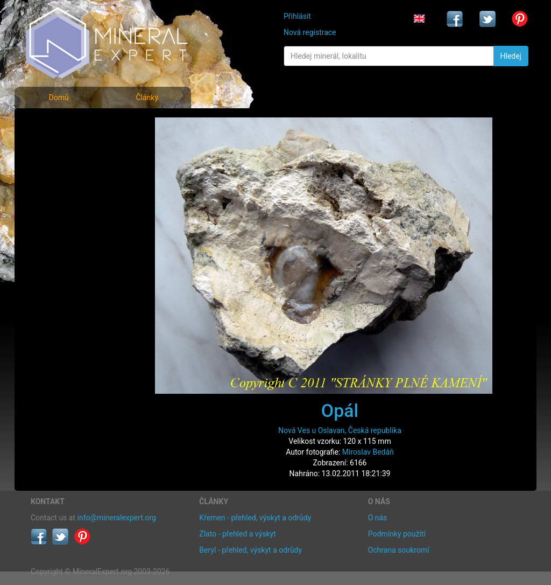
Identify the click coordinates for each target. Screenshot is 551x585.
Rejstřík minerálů (68, 148)
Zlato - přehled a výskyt (237, 534)
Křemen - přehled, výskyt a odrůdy (255, 517)
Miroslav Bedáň (368, 452)
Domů (58, 97)
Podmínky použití (397, 534)
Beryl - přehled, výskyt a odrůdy (250, 550)
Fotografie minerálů (73, 124)
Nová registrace (310, 32)
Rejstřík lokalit (62, 195)
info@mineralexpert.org (116, 517)
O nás (377, 517)
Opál (340, 410)
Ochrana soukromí (398, 550)
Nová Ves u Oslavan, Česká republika (339, 430)
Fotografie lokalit (68, 171)
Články (147, 97)
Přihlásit (297, 16)
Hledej (510, 56)
